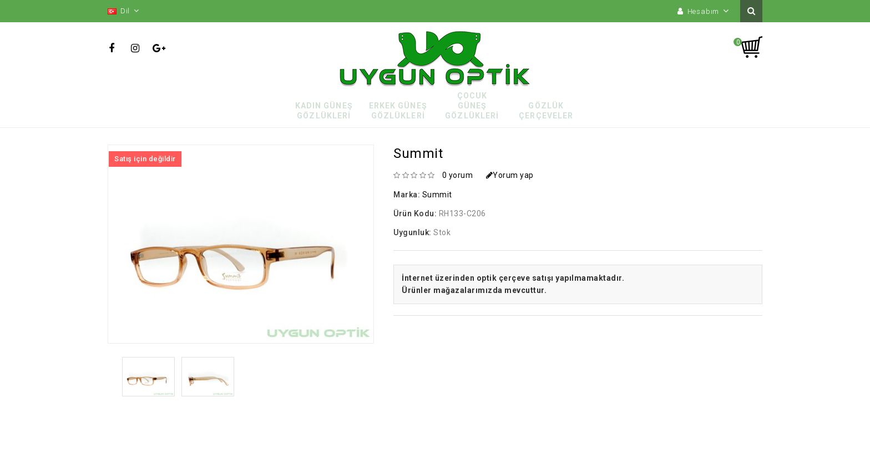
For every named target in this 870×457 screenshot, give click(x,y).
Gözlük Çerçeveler (546, 110)
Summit (437, 194)
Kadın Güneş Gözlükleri (324, 110)
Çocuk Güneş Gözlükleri (472, 105)
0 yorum (457, 175)
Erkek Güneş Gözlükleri (398, 110)
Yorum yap (510, 175)
